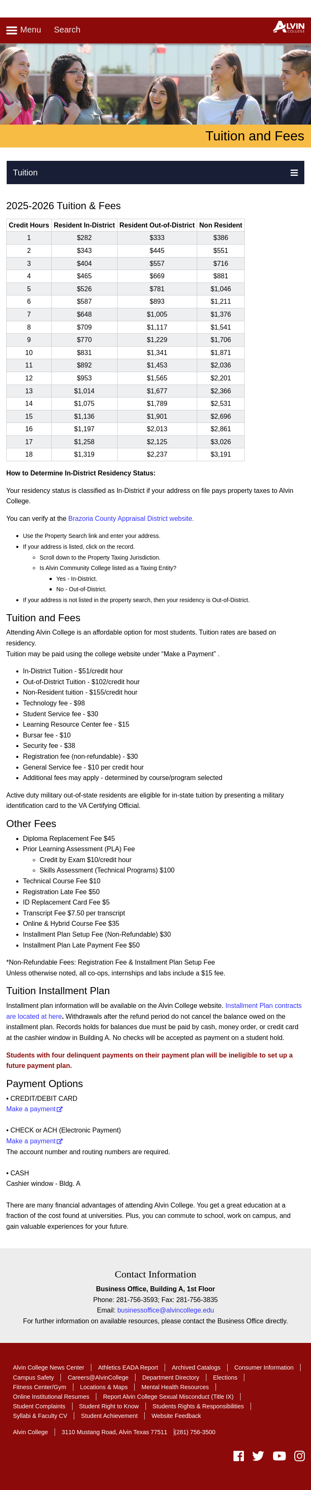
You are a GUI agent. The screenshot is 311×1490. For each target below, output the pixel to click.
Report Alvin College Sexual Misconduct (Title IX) (168, 1396)
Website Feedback (176, 1415)
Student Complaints (39, 1406)
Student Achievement (109, 1415)
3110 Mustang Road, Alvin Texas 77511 (114, 1432)
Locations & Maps (104, 1387)
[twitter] (258, 1458)
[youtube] (279, 1458)
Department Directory (170, 1377)
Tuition (25, 172)
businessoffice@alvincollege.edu (165, 1310)
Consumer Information (263, 1367)
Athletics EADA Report (128, 1367)
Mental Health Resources (175, 1387)
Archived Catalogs (196, 1367)
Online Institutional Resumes (51, 1396)
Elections (225, 1377)
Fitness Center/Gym (39, 1387)
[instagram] (297, 1458)
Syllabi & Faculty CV (40, 1415)
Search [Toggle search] (67, 29)
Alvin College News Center (48, 1367)
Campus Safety (33, 1377)
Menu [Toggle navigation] (23, 30)
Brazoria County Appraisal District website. (130, 518)
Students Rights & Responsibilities (198, 1406)
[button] (294, 172)
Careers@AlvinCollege (98, 1377)
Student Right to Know (109, 1406)
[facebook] (238, 1458)
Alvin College (30, 1432)
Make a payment (30, 1108)
